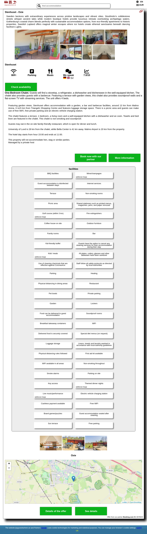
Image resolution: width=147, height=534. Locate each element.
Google (44, 528)
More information (124, 158)
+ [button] (9, 464)
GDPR (139, 528)
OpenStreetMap (135, 502)
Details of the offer (56, 511)
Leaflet (124, 502)
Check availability (21, 87)
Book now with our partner (90, 157)
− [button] (9, 468)
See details (91, 511)
